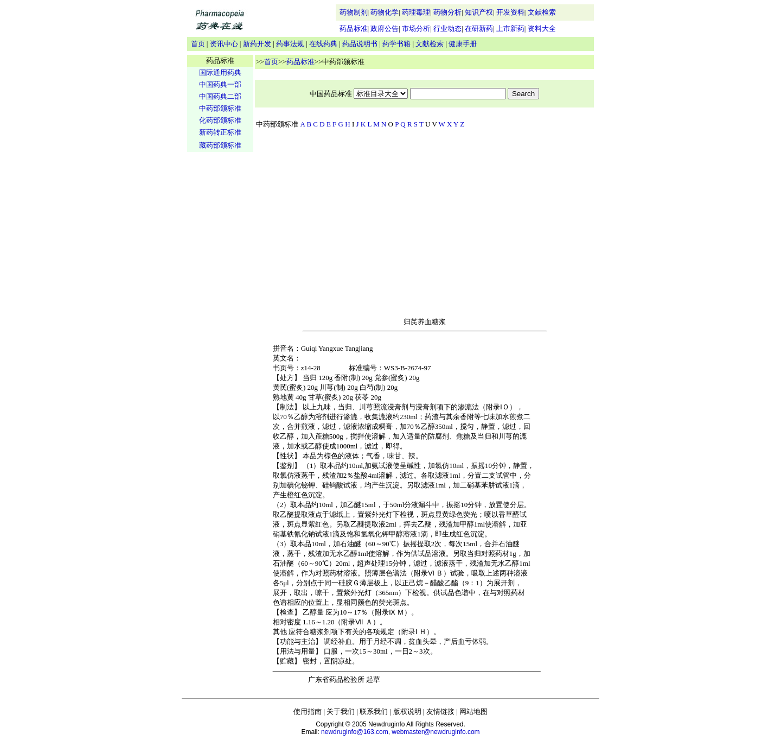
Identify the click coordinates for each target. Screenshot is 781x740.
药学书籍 (396, 44)
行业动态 (447, 28)
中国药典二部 (220, 96)
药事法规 (290, 44)
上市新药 (510, 28)
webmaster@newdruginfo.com (435, 732)
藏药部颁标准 (220, 145)
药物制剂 (354, 12)
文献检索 (542, 12)
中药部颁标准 (220, 108)
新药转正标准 (220, 132)
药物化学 (384, 12)
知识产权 (479, 12)
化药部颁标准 (220, 120)
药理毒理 (416, 12)
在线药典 (323, 44)
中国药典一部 (220, 84)
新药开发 (257, 44)
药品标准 (354, 28)
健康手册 (463, 44)
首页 (198, 44)
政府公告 (384, 28)
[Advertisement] (220, 323)
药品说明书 (359, 44)
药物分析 (447, 12)
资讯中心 (224, 44)
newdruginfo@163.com (354, 732)
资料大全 (542, 28)
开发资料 (510, 12)
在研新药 (479, 28)
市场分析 (416, 28)
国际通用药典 (220, 72)
